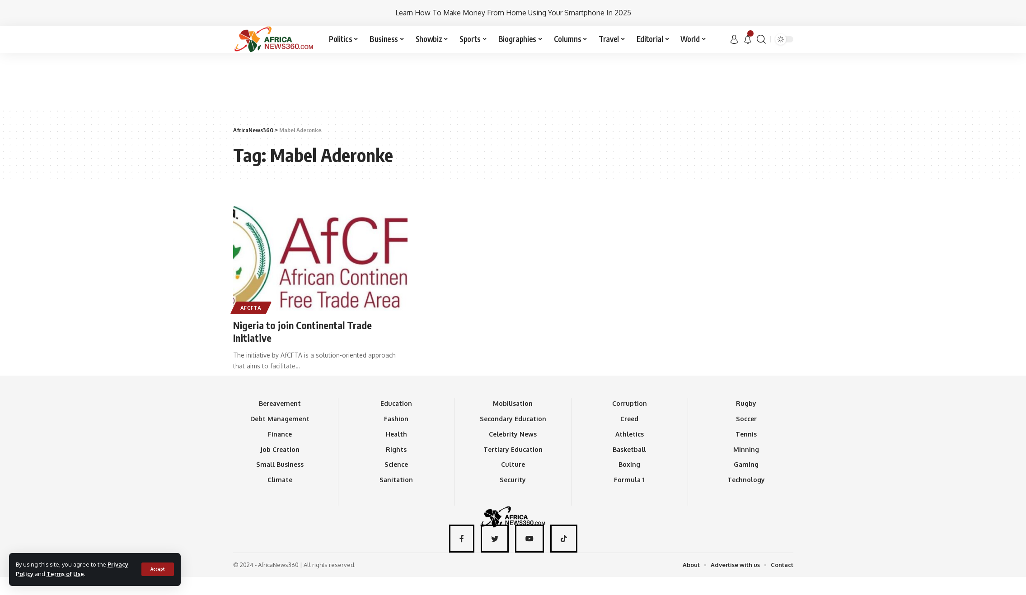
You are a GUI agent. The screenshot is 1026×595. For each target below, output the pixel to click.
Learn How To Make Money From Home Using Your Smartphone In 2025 (513, 12)
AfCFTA (251, 307)
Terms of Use (65, 573)
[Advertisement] (513, 80)
